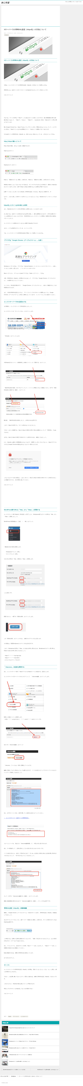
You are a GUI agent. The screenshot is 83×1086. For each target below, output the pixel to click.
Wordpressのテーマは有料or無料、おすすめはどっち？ (19, 1061)
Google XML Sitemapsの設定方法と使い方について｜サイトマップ (22, 1027)
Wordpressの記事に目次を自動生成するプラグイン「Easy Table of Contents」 (24, 1034)
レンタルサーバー (24, 1016)
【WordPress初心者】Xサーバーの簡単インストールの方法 (14, 1069)
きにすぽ (5, 2)
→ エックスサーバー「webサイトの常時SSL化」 (16, 818)
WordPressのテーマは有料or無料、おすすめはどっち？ (48, 1069)
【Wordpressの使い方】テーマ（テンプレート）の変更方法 (20, 1054)
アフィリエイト (16, 1016)
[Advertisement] (30, 18)
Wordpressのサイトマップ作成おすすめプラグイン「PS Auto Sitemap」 (23, 1041)
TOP (5, 1076)
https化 (9, 1016)
